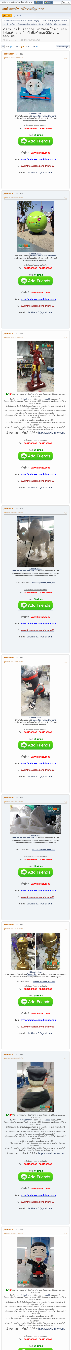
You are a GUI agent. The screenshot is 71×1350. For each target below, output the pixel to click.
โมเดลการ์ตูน (32, 974)
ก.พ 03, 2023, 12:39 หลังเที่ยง (14, 661)
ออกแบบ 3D (46, 399)
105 (33, 47)
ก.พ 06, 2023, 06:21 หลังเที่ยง (14, 1058)
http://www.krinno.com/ (51, 432)
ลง (3, 46)
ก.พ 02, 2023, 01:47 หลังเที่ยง (14, 512)
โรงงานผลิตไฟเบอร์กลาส (47, 116)
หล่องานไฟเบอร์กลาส (23, 399)
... (15, 47)
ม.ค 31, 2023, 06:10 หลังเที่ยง (14, 197)
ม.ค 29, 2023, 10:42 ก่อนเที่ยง (14, 57)
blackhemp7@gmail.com (40, 172)
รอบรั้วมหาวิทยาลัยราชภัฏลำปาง (23, 8)
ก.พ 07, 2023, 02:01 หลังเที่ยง (14, 1233)
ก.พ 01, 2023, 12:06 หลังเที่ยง (14, 337)
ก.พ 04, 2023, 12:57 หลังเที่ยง (14, 801)
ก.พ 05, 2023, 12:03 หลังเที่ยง (14, 928)
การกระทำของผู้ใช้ (62, 46)
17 (17, 47)
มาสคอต (34, 116)
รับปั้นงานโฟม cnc (19, 571)
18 (19, 47)
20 (26, 47)
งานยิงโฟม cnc (32, 571)
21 (29, 47)
